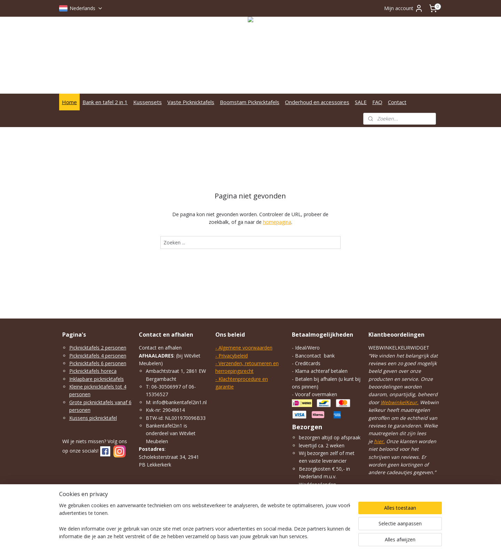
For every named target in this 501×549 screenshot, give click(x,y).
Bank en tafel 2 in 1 (105, 102)
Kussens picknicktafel (93, 418)
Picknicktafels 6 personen (97, 363)
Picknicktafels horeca (93, 371)
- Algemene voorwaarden (243, 347)
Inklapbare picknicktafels (96, 379)
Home (69, 102)
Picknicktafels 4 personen (97, 355)
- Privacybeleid (231, 355)
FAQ (377, 102)
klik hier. (333, 499)
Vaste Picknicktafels (190, 102)
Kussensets (147, 102)
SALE (361, 102)
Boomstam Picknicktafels (249, 102)
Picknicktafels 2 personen (97, 347)
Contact (397, 102)
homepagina (277, 222)
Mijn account (403, 8)
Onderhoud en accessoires (317, 102)
